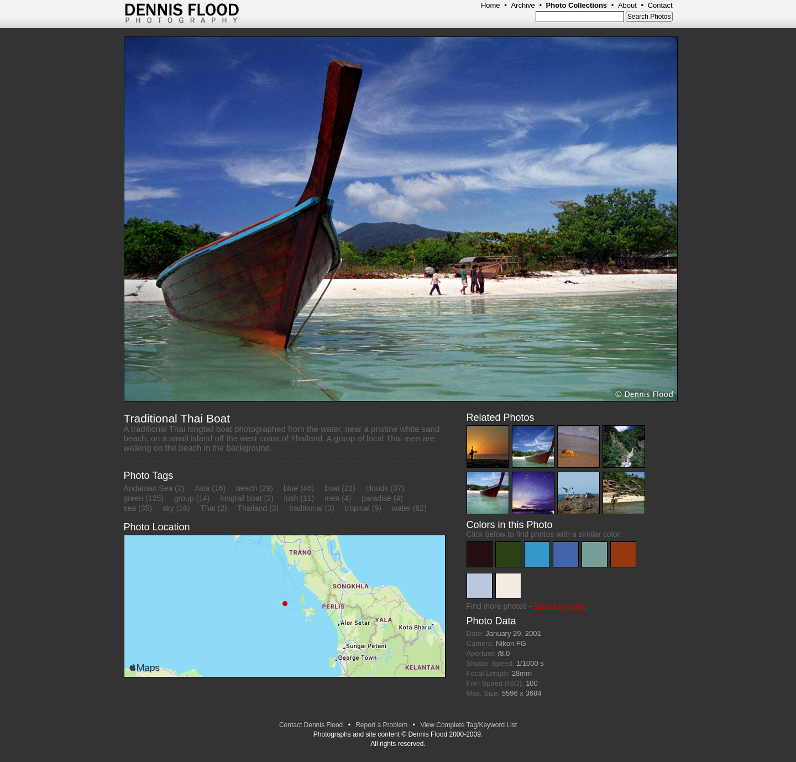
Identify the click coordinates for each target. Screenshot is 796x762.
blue (291, 488)
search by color (559, 606)
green (134, 498)
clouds (377, 488)
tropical (357, 508)
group (184, 498)
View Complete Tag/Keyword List (468, 725)
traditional (306, 508)
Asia (202, 488)
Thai (207, 508)
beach (246, 488)
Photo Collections (577, 5)
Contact (660, 5)
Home (490, 5)
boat (331, 488)
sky (168, 508)
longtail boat (241, 498)
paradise (376, 498)
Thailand (253, 508)
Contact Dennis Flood (311, 725)
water (401, 508)
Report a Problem (381, 725)
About (627, 5)
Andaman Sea (148, 488)
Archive (523, 5)
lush (291, 498)
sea (130, 508)
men (331, 498)
